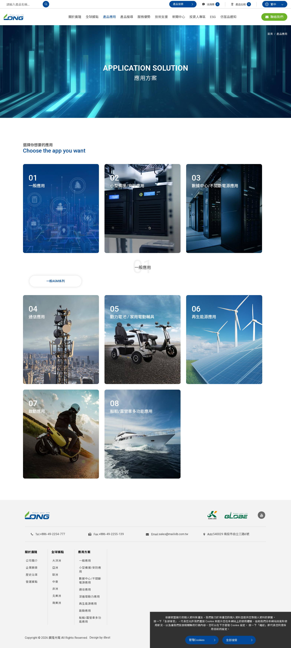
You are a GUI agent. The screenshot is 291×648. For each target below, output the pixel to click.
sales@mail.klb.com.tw (173, 533)
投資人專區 (197, 17)
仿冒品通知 (228, 17)
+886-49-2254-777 (52, 533)
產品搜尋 (126, 17)
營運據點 (32, 580)
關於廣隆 (74, 17)
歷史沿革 (32, 573)
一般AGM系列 (55, 281)
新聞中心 (178, 17)
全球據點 (92, 17)
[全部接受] (239, 640)
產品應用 (109, 17)
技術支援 (161, 17)
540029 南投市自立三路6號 (231, 533)
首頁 (270, 34)
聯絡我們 (274, 17)
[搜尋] (46, 4)
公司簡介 (32, 559)
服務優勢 (144, 17)
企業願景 (32, 566)
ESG (213, 17)
